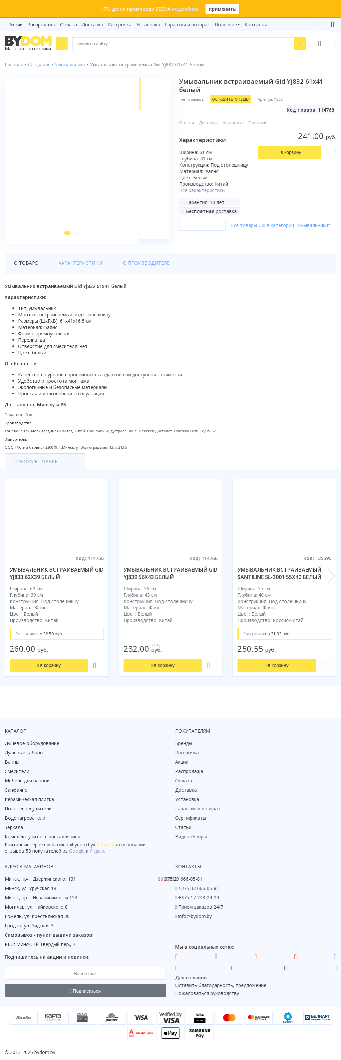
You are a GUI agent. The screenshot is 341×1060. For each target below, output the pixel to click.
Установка (148, 24)
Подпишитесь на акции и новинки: (47, 957)
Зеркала (14, 827)
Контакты (255, 24)
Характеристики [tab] (68, 267)
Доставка (92, 24)
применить (222, 9)
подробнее (185, 9)
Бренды (183, 743)
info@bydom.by (195, 916)
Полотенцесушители (28, 808)
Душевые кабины (24, 752)
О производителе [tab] (123, 267)
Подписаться (85, 991)
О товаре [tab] (26, 267)
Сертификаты (190, 818)
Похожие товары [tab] (36, 466)
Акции (16, 24)
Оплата (68, 24)
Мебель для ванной (27, 780)
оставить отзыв (231, 99)
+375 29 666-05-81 (182, 879)
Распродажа (41, 24)
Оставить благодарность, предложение (220, 985)
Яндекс (97, 851)
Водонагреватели (25, 818)
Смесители (17, 771)
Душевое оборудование (32, 743)
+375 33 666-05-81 (198, 888)
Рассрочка (120, 24)
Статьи (183, 827)
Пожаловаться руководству (207, 993)
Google (77, 851)
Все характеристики (202, 190)
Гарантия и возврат (187, 24)
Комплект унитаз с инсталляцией (42, 836)
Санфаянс (16, 790)
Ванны (12, 762)
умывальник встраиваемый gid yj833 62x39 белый (57, 577)
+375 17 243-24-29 (198, 897)
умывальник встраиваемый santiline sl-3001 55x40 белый (279, 577)
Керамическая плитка (29, 799)
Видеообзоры (191, 836)
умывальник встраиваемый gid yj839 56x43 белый (170, 577)
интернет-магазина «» (59, 844)
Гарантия (258, 123)
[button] (66, 237)
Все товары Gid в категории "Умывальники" (281, 225)
